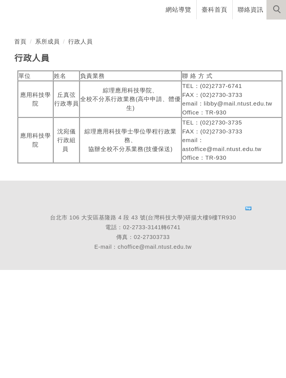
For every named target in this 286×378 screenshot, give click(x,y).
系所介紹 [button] (74, 28)
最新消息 (268, 28)
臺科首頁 (214, 9)
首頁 (20, 149)
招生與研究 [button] (149, 28)
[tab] (145, 107)
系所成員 (47, 149)
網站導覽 (178, 9)
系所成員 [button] (110, 28)
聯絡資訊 (250, 9)
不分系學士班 (49, 86)
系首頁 (41, 28)
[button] (276, 10)
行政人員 (80, 149)
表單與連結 (228, 28)
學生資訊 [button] (189, 28)
